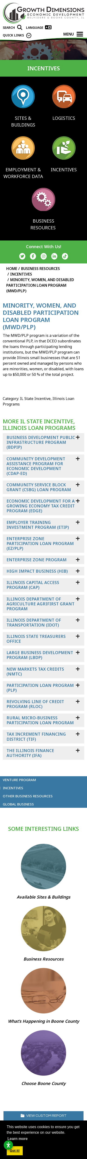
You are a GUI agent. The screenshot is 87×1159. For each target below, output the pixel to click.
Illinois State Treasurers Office (36, 638)
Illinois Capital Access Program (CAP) (32, 585)
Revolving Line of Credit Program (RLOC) (35, 704)
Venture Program (19, 780)
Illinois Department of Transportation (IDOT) (33, 622)
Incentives (13, 788)
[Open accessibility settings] (8, 1145)
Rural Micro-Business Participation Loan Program (40, 720)
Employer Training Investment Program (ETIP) (37, 524)
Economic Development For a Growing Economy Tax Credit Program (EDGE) (40, 505)
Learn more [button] (17, 1139)
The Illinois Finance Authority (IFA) (30, 753)
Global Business (18, 804)
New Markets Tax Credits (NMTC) (35, 671)
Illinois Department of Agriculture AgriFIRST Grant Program (40, 603)
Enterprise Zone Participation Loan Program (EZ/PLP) (40, 543)
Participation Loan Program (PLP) (40, 687)
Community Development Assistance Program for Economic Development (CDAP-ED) (35, 466)
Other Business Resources (28, 796)
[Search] (12, 28)
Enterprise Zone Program (36, 559)
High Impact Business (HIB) (37, 571)
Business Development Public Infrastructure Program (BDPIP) (40, 442)
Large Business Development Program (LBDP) (39, 655)
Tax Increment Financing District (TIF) (36, 736)
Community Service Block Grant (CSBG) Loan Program (38, 487)
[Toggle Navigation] (79, 34)
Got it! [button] (14, 1151)
